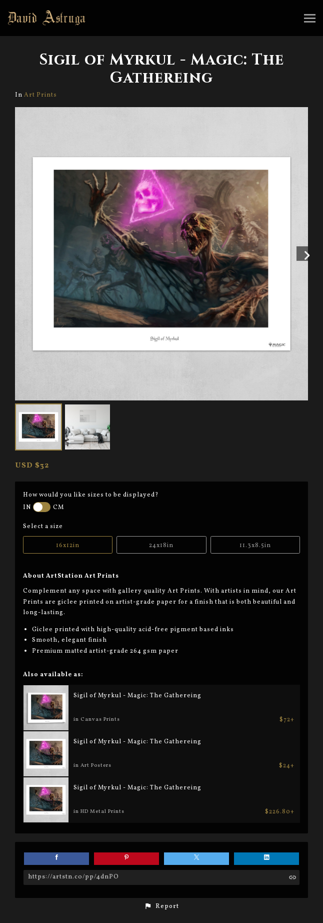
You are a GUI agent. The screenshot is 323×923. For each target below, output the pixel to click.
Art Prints (40, 95)
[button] (161, 906)
